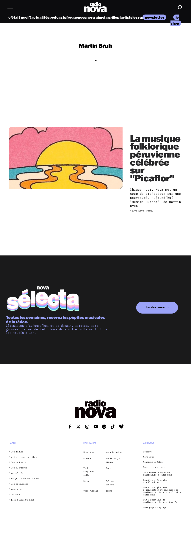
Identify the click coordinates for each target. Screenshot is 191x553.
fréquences (76, 17)
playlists (124, 17)
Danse (86, 481)
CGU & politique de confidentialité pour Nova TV (160, 501)
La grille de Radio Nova (25, 478)
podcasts (57, 17)
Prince (87, 458)
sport (109, 491)
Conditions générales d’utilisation (155, 481)
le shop (15, 494)
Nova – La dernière (154, 467)
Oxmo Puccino (90, 491)
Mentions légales (152, 462)
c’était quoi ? (19, 17)
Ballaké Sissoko (110, 483)
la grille (110, 17)
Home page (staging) (154, 507)
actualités (40, 17)
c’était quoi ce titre (24, 457)
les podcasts (18, 462)
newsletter (154, 17)
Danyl (109, 468)
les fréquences (19, 484)
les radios (140, 17)
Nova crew (148, 457)
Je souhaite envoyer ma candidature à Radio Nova (157, 473)
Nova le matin (114, 452)
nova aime (95, 17)
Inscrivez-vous (155, 307)
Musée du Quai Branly (114, 460)
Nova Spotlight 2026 (22, 500)
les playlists (19, 468)
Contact (147, 452)
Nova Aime (88, 452)
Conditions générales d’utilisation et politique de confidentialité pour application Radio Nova (162, 491)
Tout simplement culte (89, 471)
